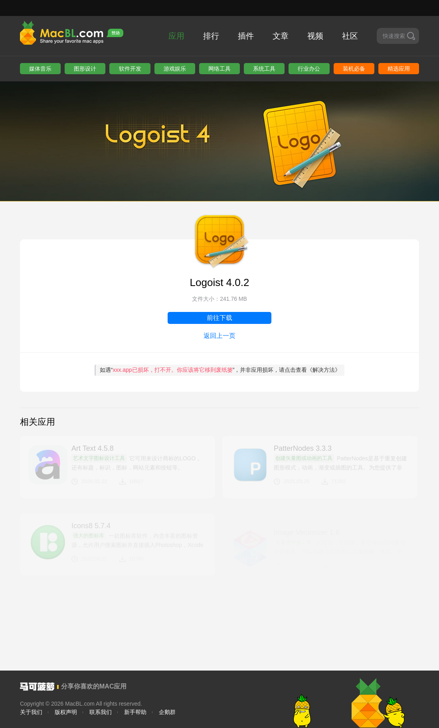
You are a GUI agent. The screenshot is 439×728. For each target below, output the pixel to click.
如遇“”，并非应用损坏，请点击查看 (220, 370)
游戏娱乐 (175, 68)
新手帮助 (135, 712)
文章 (281, 36)
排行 (211, 36)
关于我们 (31, 712)
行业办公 (309, 68)
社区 (350, 36)
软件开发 (130, 68)
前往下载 (219, 317)
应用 (176, 36)
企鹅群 (167, 712)
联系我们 (100, 712)
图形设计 (85, 68)
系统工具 (264, 68)
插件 (246, 36)
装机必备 (354, 68)
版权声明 (66, 712)
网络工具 (219, 68)
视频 (315, 36)
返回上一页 (219, 335)
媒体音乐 (40, 68)
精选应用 (399, 68)
